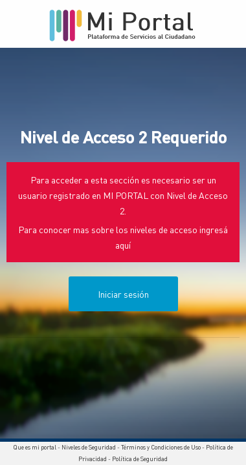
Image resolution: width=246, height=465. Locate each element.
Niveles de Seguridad (89, 447)
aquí (123, 245)
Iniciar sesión (123, 294)
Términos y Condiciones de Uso (161, 447)
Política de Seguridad (140, 458)
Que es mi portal (34, 447)
